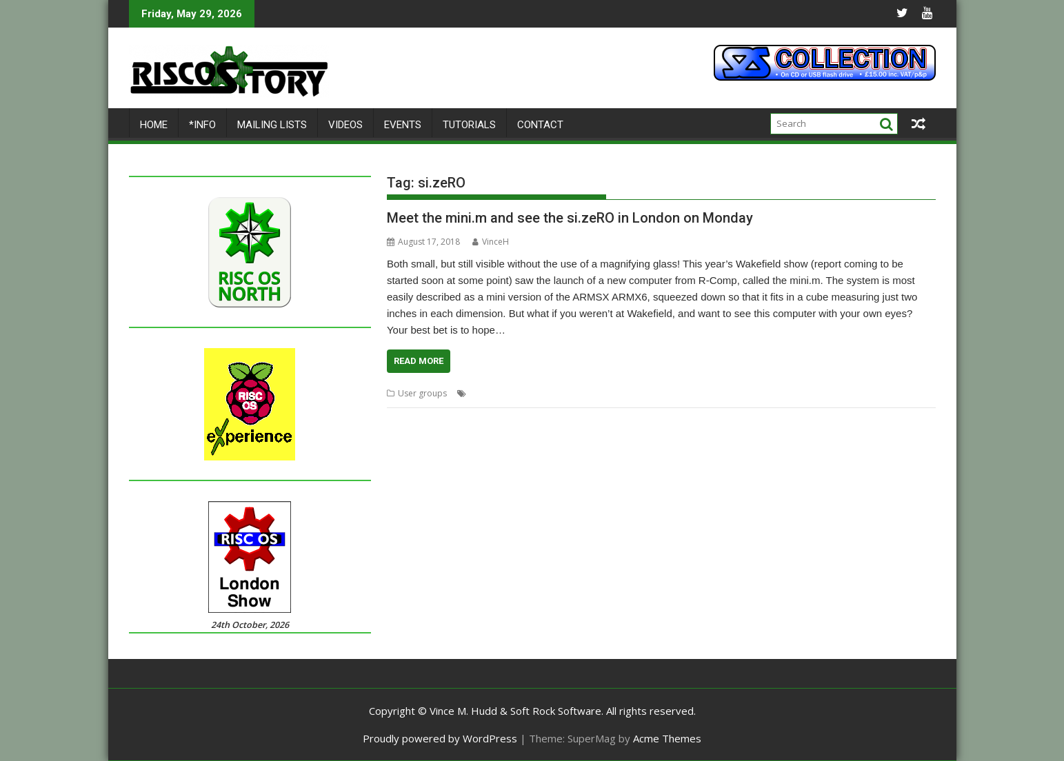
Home (154, 125)
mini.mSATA (597, 393)
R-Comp (641, 393)
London (485, 393)
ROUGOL (727, 393)
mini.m (555, 393)
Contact (540, 125)
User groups (422, 393)
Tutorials (469, 125)
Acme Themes (667, 738)
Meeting (520, 393)
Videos (345, 125)
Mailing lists (272, 125)
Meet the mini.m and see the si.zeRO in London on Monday (570, 218)
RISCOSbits (684, 393)
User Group (808, 393)
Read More (418, 361)
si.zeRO (765, 393)
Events (402, 125)
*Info (202, 125)
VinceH (490, 241)
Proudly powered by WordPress (440, 738)
